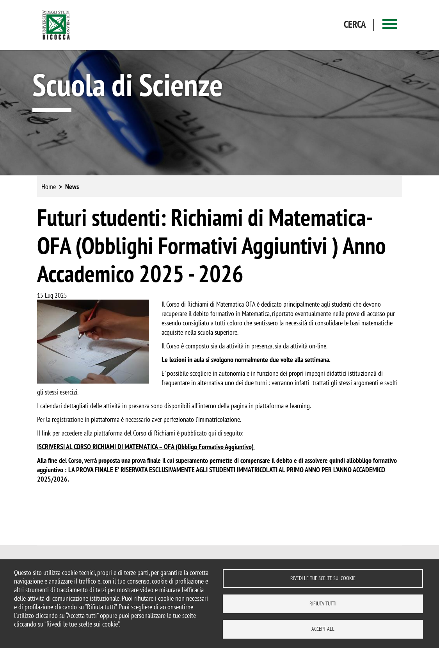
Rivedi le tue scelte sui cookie (322, 578)
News (72, 186)
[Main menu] (389, 25)
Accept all (322, 628)
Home (48, 186)
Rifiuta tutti (322, 603)
